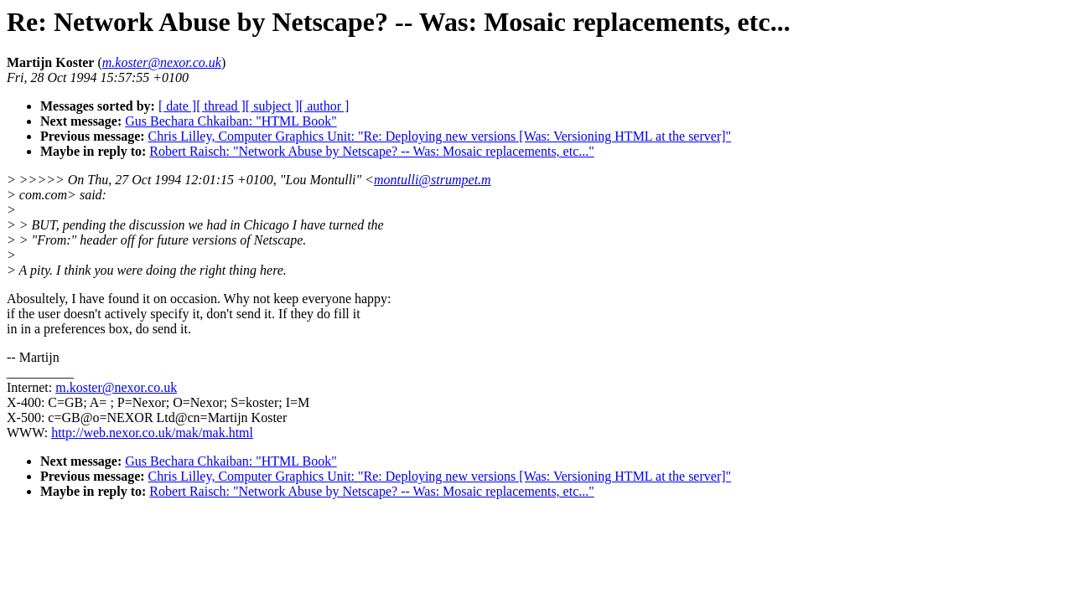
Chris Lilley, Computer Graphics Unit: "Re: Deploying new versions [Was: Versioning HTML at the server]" (440, 136)
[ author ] (324, 106)
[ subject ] (272, 106)
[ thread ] (221, 106)
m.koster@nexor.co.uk (116, 387)
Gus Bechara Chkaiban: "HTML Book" (230, 121)
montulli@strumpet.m (432, 180)
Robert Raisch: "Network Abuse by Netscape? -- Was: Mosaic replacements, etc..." (371, 151)
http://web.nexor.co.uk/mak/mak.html (152, 432)
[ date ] (177, 106)
